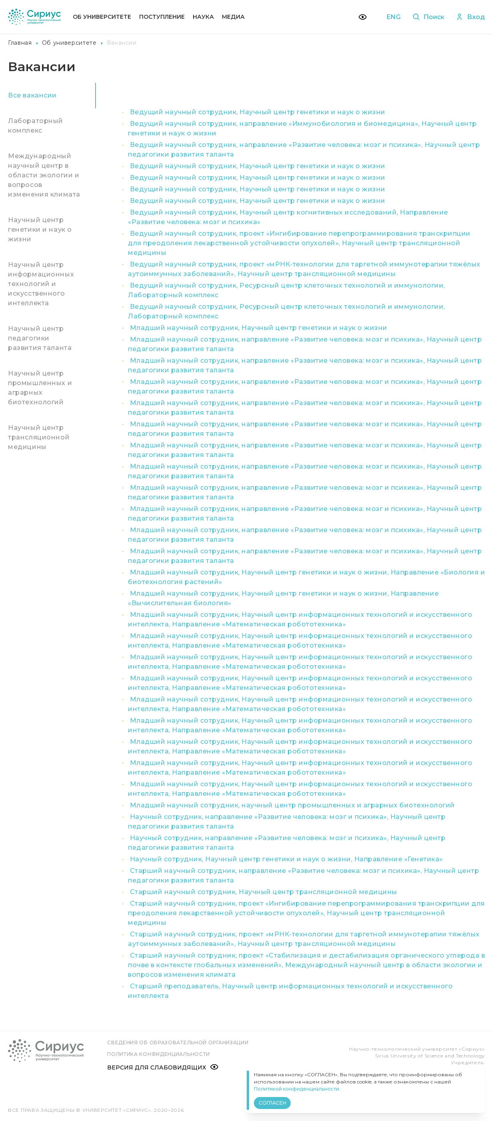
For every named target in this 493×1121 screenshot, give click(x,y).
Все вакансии (32, 95)
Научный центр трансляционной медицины (39, 437)
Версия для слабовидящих (163, 1067)
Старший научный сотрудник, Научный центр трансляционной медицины (263, 892)
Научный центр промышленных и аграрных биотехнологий (40, 388)
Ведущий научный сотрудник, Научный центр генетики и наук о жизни (257, 112)
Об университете (102, 16)
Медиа (233, 16)
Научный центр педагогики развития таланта (40, 338)
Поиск (427, 17)
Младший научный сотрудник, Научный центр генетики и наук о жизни (258, 328)
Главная (20, 42)
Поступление (162, 16)
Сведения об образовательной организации (178, 1042)
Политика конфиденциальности (159, 1054)
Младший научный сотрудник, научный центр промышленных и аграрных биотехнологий (292, 805)
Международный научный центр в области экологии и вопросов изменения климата (44, 175)
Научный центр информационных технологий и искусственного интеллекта (41, 284)
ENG (392, 17)
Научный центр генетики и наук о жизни (40, 229)
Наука (203, 16)
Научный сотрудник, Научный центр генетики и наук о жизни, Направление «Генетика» (286, 859)
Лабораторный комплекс (35, 125)
